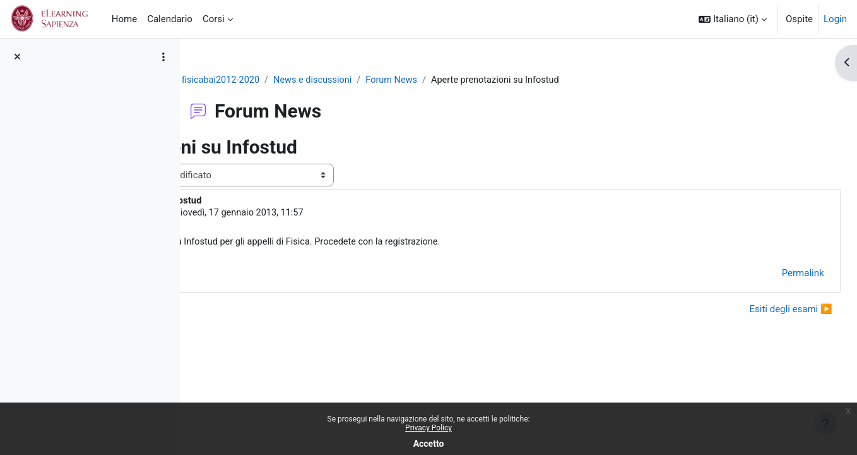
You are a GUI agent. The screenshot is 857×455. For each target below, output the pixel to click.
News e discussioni (391, 80)
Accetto (428, 444)
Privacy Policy (428, 427)
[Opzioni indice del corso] (163, 57)
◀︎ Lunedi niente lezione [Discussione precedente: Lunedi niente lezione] (264, 311)
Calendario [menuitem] (169, 19)
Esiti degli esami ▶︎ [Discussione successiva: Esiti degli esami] (762, 311)
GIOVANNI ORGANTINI (301, 213)
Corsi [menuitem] (214, 19)
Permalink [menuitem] (775, 274)
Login (835, 19)
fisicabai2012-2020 (296, 80)
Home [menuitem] (124, 19)
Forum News (472, 80)
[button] (732, 19)
